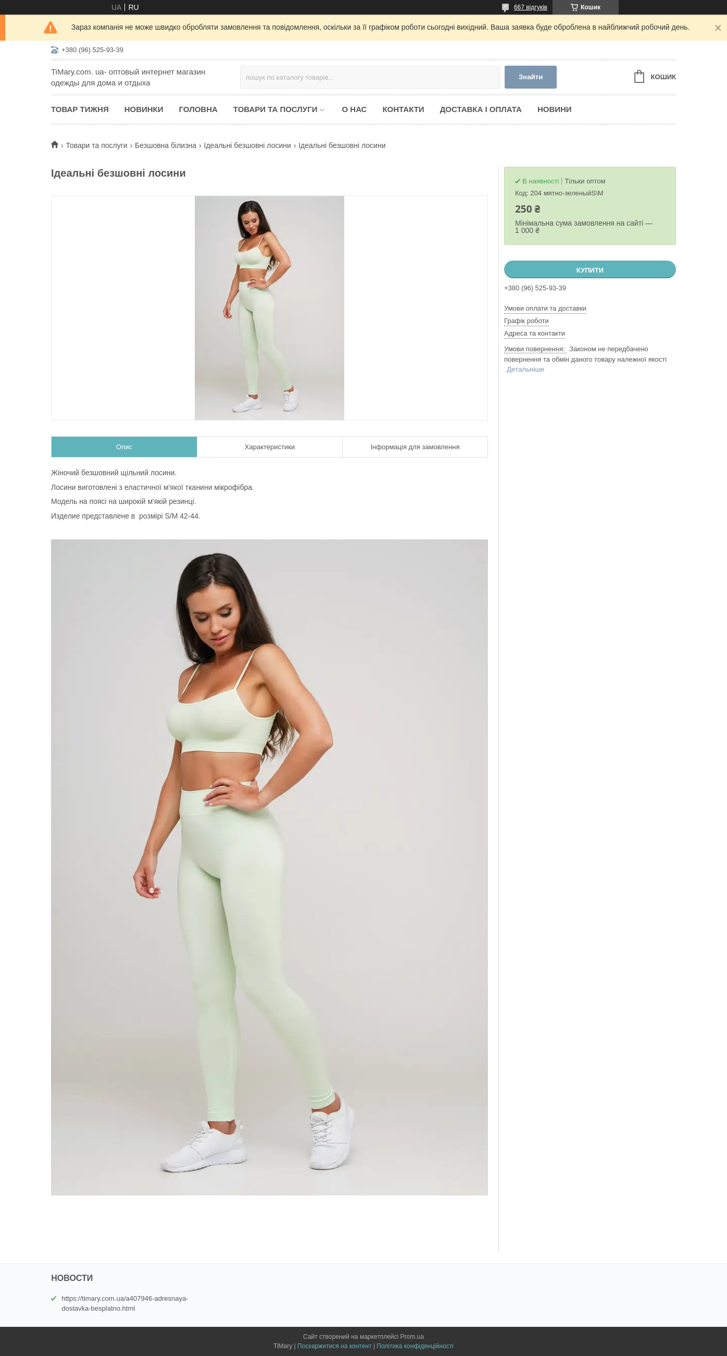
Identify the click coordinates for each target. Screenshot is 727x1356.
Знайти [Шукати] (531, 77)
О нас (354, 109)
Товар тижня (80, 109)
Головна (198, 109)
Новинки (144, 109)
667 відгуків (530, 7)
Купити (590, 270)
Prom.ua (412, 1336)
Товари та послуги (275, 109)
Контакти (403, 109)
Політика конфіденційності (415, 1346)
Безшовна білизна (165, 145)
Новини (554, 109)
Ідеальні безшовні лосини (247, 145)
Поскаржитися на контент (334, 1346)
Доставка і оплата (481, 109)
